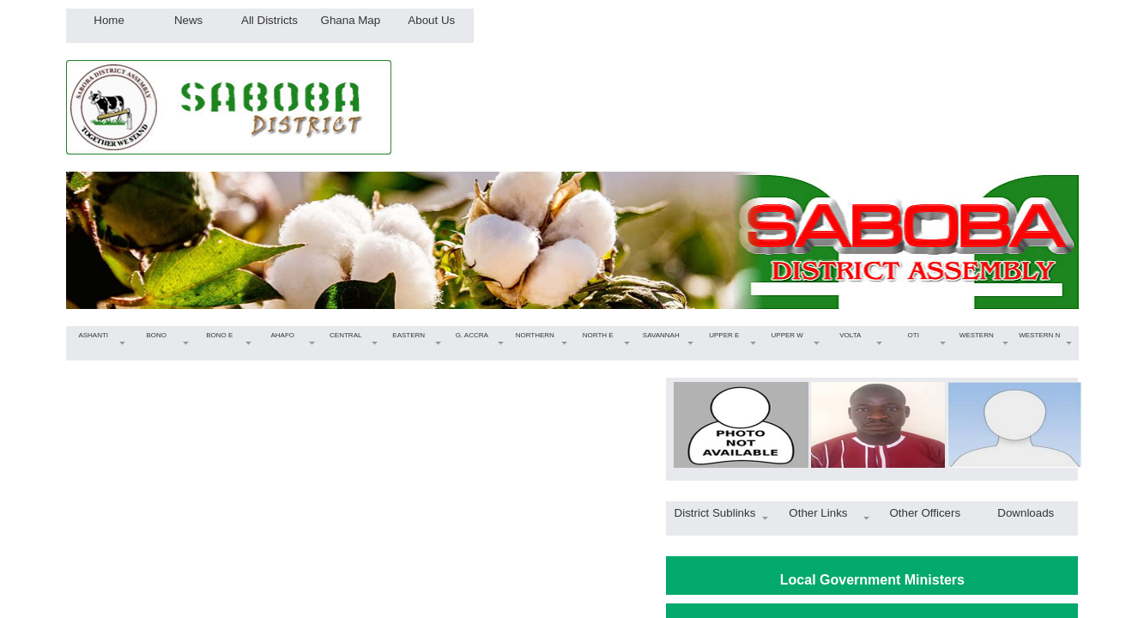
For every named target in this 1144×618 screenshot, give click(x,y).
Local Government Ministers (872, 580)
